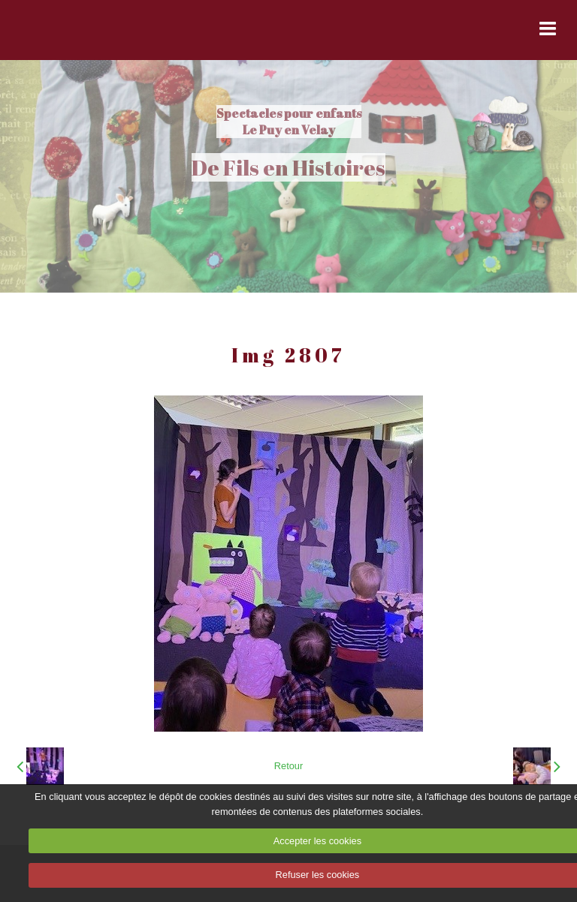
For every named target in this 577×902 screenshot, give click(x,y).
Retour (288, 765)
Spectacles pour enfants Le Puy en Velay (288, 121)
